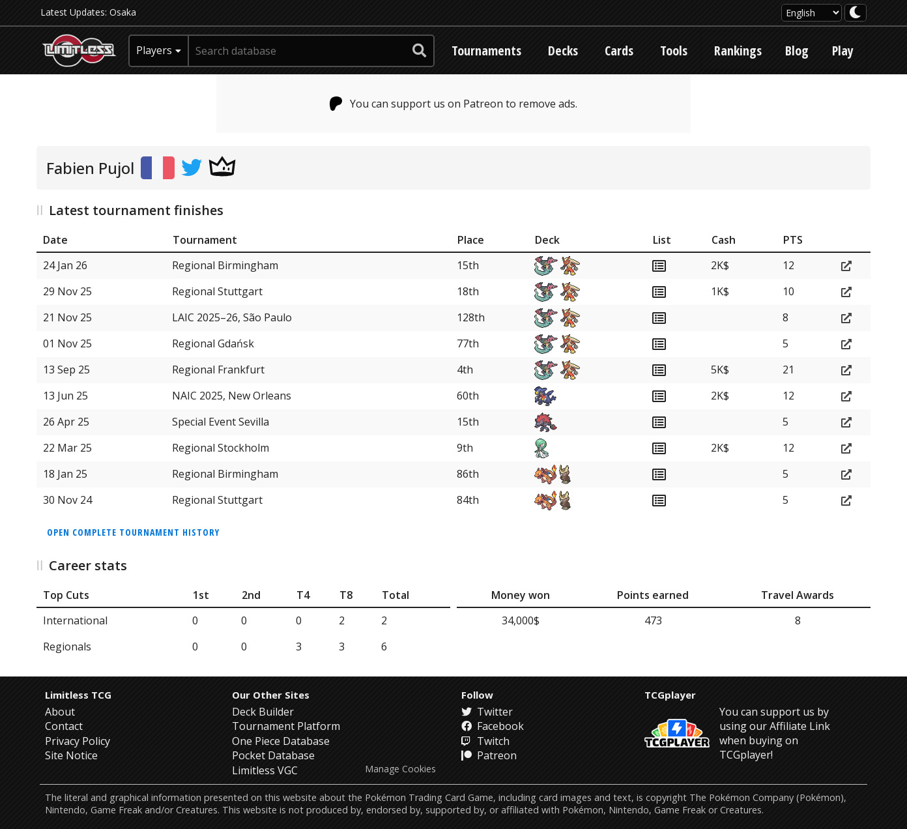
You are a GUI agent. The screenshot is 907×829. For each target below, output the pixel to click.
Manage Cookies (400, 769)
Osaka (122, 12)
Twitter (487, 712)
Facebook (492, 726)
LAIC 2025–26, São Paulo (232, 317)
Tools (673, 50)
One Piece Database (281, 741)
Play (843, 50)
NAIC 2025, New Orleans (231, 395)
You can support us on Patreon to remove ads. (454, 103)
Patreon (489, 755)
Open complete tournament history (133, 532)
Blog (797, 50)
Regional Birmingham (225, 265)
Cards (619, 50)
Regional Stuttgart (217, 291)
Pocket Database (273, 755)
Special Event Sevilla (220, 422)
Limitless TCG (78, 694)
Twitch (485, 741)
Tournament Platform (286, 726)
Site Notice (71, 755)
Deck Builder (263, 712)
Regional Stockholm (220, 448)
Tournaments (486, 50)
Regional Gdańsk (213, 343)
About (60, 712)
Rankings (738, 50)
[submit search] (419, 51)
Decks (563, 50)
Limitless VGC (265, 770)
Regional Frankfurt (218, 369)
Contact (64, 726)
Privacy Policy (77, 741)
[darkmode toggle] (855, 13)
